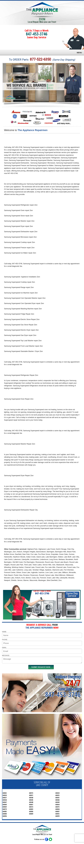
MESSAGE (5, 655)
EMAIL (4, 647)
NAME (4, 631)
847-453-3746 (36, 34)
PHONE (4, 639)
